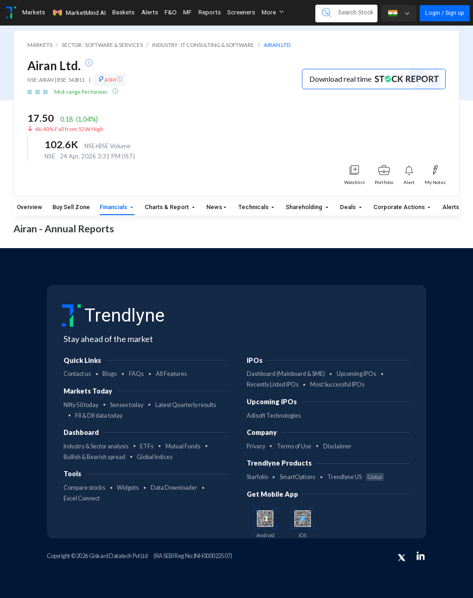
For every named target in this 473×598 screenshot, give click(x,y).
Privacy (256, 446)
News (214, 207)
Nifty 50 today (81, 404)
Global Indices (155, 456)
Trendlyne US (355, 476)
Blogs (109, 373)
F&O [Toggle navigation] (171, 12)
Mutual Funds (183, 446)
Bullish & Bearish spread (94, 456)
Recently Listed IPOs (273, 384)
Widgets (128, 487)
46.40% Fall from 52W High (69, 128)
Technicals (254, 207)
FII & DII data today (98, 415)
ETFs (146, 446)
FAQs (136, 373)
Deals (348, 207)
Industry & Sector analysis (96, 446)
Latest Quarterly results (185, 404)
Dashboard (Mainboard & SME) (286, 373)
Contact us (77, 373)
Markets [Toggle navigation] (33, 12)
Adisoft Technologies (274, 415)
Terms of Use (294, 446)
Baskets (123, 12)
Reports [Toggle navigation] (209, 12)
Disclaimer (337, 446)
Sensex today (126, 404)
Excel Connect (82, 498)
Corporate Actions (399, 207)
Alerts (450, 205)
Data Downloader (174, 487)
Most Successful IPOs (337, 384)
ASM (110, 79)
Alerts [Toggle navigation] (149, 12)
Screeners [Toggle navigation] (241, 12)
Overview (29, 207)
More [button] (273, 12)
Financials (114, 207)
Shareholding (305, 207)
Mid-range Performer (81, 92)
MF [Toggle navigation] (187, 12)
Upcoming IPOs (356, 373)
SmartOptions (297, 476)
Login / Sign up (444, 12)
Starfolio (257, 476)
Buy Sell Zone (71, 207)
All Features (171, 373)
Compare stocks (84, 487)
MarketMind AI (79, 12)
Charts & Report (167, 207)
